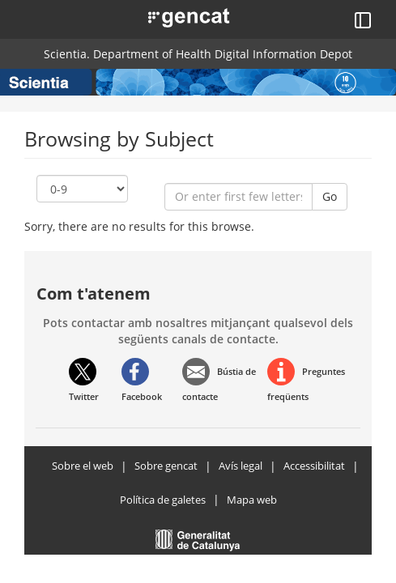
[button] (170, 16)
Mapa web (252, 499)
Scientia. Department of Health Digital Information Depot (198, 54)
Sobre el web (82, 465)
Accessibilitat (314, 465)
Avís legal (240, 465)
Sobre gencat (166, 465)
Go (329, 196)
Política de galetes (163, 499)
